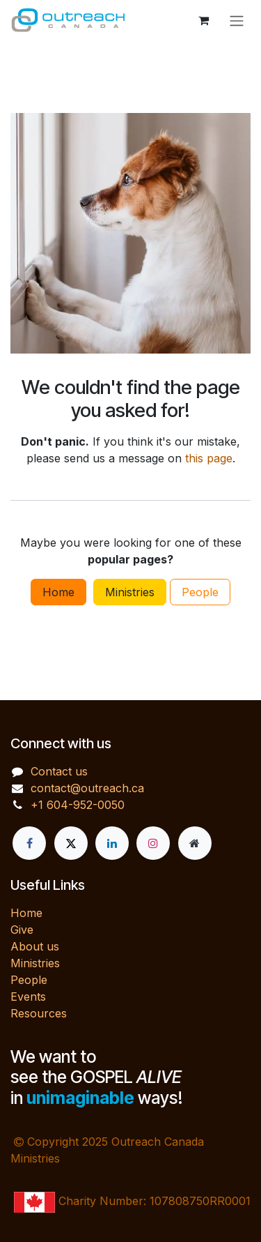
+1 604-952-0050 (78, 805)
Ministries (130, 592)
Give (21, 930)
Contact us (59, 771)
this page (208, 458)
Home (58, 592)
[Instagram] (153, 843)
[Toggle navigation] (237, 20)
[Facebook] (29, 843)
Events (28, 997)
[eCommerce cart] (203, 20)
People (200, 592)
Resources (38, 1013)
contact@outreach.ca (87, 788)
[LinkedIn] (112, 843)
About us (34, 946)
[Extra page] (195, 843)
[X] (71, 843)
